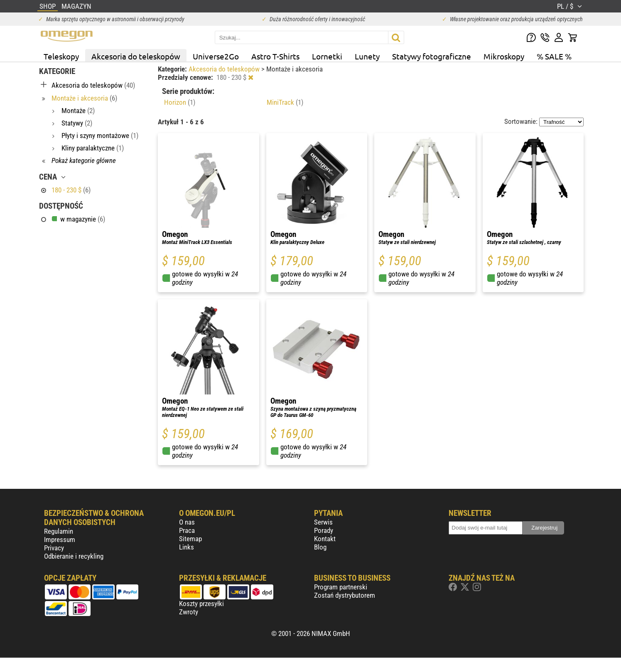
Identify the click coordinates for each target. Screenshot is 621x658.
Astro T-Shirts (275, 56)
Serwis (323, 522)
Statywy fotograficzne (431, 56)
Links (186, 547)
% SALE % (554, 56)
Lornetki (327, 56)
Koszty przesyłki (201, 603)
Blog (320, 547)
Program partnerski (340, 587)
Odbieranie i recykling (73, 556)
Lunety (367, 56)
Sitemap (190, 539)
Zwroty (188, 612)
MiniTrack (285, 102)
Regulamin (58, 531)
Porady (323, 530)
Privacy (54, 548)
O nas (187, 522)
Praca (187, 530)
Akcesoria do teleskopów (135, 56)
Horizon (179, 102)
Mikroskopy (504, 56)
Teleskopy (61, 56)
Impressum (59, 539)
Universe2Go (216, 56)
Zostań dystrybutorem (344, 595)
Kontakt (325, 539)
